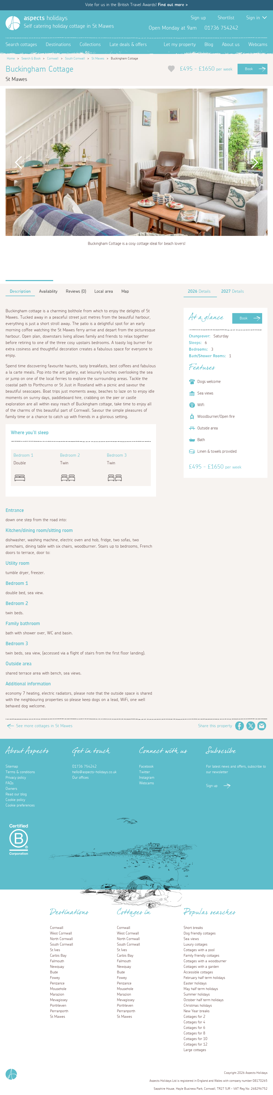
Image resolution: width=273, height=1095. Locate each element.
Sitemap (12, 766)
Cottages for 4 (194, 1022)
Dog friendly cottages (200, 933)
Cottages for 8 (194, 1033)
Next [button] (254, 162)
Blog (208, 44)
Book (249, 69)
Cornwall (52, 58)
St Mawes (98, 58)
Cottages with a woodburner (205, 961)
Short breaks (193, 928)
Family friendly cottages (201, 955)
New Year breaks (197, 1011)
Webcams (257, 44)
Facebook (246, 28)
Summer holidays (197, 994)
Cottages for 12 (195, 1044)
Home (11, 58)
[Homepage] (13, 23)
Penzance (57, 983)
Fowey (55, 978)
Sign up (198, 18)
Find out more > (173, 5)
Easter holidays (195, 983)
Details (199, 291)
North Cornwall (61, 939)
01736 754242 (84, 766)
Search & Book (30, 58)
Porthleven (58, 1005)
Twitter (255, 28)
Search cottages (21, 44)
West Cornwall (61, 933)
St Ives (55, 950)
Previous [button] (19, 162)
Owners (11, 789)
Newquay (57, 967)
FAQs (9, 783)
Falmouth (57, 961)
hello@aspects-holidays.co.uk (94, 772)
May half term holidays (201, 989)
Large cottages (195, 1050)
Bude (54, 972)
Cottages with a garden (201, 967)
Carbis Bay (58, 955)
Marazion (57, 994)
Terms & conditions (20, 772)
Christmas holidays (198, 1005)
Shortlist (226, 18)
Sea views (191, 939)
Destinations (58, 44)
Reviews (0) (76, 291)
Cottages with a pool (199, 950)
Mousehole (58, 989)
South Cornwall (75, 58)
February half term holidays (204, 978)
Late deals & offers (128, 44)
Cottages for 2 (194, 1017)
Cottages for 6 (194, 1028)
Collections (90, 44)
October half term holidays (204, 1000)
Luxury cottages (195, 944)
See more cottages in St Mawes (44, 726)
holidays (45, 18)
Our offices (80, 778)
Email (261, 725)
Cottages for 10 (195, 1039)
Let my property (180, 44)
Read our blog (16, 794)
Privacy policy (16, 778)
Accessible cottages (198, 972)
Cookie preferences (20, 805)
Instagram (263, 28)
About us (231, 44)
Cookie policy (15, 800)
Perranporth (59, 1011)
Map (125, 291)
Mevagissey (58, 1000)
